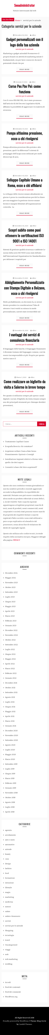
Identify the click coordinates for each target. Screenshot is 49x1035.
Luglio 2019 (9, 769)
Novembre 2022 (11, 635)
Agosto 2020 (10, 745)
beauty (7, 854)
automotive (9, 845)
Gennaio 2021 (10, 726)
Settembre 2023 (11, 592)
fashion (8, 868)
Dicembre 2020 (11, 731)
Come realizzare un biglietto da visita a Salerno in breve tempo (24, 384)
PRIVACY (16, 540)
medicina (9, 902)
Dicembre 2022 (11, 630)
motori (8, 907)
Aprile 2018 (9, 812)
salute (7, 911)
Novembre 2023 (11, 583)
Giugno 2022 (10, 654)
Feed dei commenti (13, 992)
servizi (8, 921)
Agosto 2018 (10, 802)
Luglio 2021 (9, 702)
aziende (8, 849)
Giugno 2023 (10, 602)
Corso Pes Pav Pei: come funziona (24, 88)
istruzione (9, 883)
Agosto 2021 (10, 697)
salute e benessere (12, 916)
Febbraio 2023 (10, 621)
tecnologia (9, 935)
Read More (24, 69)
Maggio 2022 (10, 659)
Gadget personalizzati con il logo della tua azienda (24, 42)
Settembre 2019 (11, 764)
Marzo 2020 (10, 759)
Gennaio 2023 (10, 626)
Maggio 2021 (10, 711)
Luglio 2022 (10, 649)
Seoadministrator (24, 5)
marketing (9, 897)
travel (7, 940)
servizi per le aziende (24, 49)
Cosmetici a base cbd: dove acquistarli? (21, 467)
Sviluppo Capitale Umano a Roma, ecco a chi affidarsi (24, 182)
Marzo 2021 (9, 721)
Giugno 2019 (10, 774)
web (6, 954)
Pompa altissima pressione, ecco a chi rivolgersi (24, 135)
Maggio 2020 (10, 754)
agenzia (8, 830)
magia (7, 892)
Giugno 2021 (10, 707)
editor (33, 35)
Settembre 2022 (11, 645)
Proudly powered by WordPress (16, 1021)
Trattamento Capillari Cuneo (17, 442)
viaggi (7, 950)
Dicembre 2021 (11, 683)
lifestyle (8, 888)
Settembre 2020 (11, 740)
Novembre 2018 (11, 793)
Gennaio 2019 (10, 788)
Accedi (8, 982)
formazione (10, 878)
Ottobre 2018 (10, 797)
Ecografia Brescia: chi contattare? (19, 446)
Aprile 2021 (9, 716)
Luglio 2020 (10, 750)
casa (7, 859)
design (8, 864)
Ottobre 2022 (10, 640)
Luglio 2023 (10, 597)
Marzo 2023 (10, 616)
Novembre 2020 (11, 735)
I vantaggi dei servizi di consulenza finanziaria (24, 337)
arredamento (10, 835)
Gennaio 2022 (10, 678)
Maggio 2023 (10, 606)
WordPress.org (11, 997)
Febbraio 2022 (10, 673)
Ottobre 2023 (10, 587)
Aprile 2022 (10, 664)
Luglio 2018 (10, 807)
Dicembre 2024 (11, 573)
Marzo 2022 (10, 669)
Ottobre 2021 (10, 688)
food (7, 873)
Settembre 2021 (11, 692)
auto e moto (10, 840)
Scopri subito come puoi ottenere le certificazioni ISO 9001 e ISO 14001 (24, 235)
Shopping (9, 931)
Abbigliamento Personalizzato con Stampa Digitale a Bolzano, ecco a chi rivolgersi (24, 288)
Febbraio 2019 (10, 783)
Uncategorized (11, 945)
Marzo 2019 (9, 778)
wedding (8, 964)
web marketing (11, 959)
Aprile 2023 (10, 611)
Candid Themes (25, 1024)
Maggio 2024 (10, 578)
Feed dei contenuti (12, 987)
